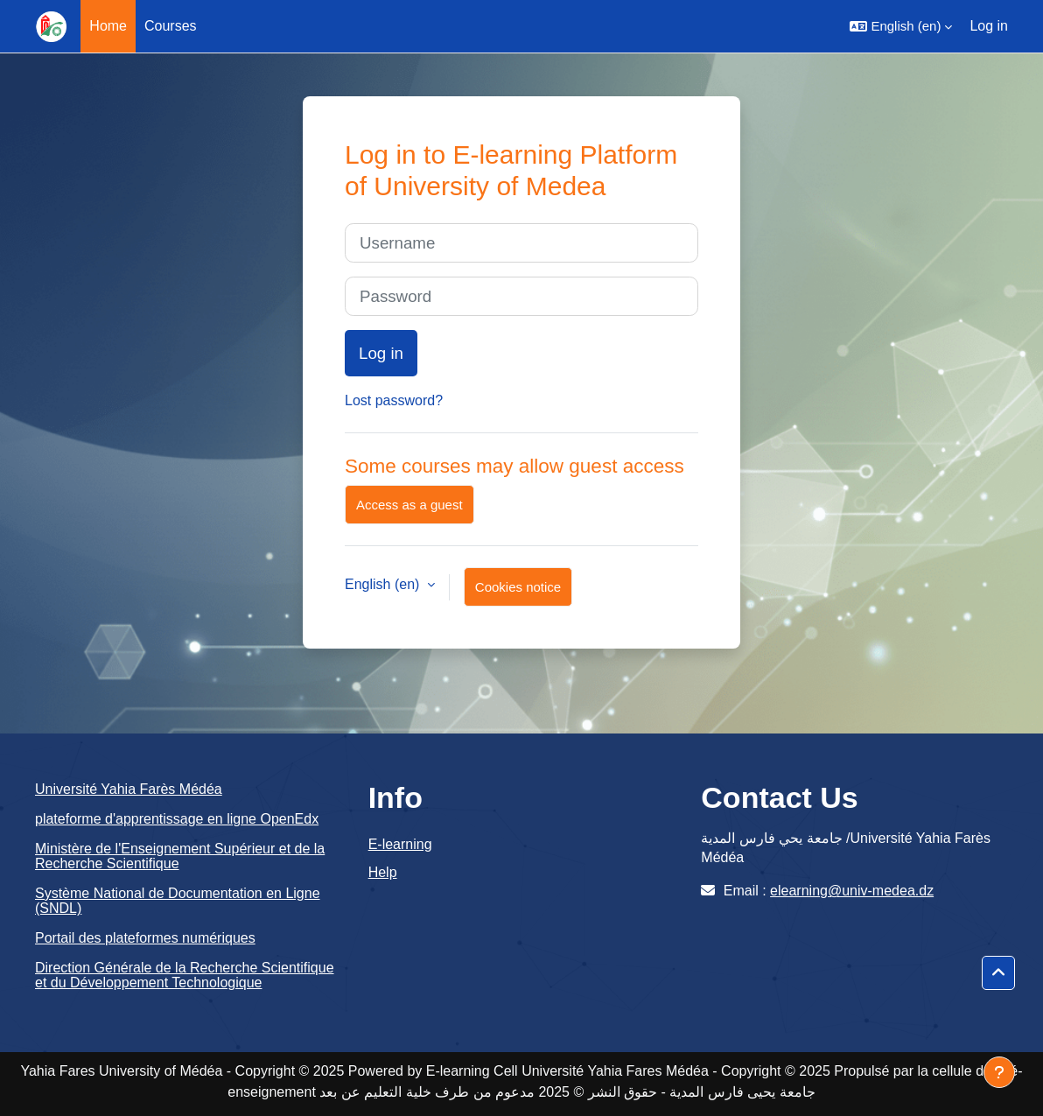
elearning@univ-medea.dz (852, 890)
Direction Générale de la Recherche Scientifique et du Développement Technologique (184, 975)
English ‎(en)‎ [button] (384, 584)
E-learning (400, 844)
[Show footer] (999, 1072)
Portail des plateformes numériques (145, 937)
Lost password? (394, 400)
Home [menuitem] (108, 25)
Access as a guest (409, 504)
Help (382, 872)
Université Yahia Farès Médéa (128, 789)
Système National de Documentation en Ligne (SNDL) (177, 901)
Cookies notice (518, 586)
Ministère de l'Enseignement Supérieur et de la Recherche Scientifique (180, 856)
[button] (900, 26)
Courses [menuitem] (170, 25)
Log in (989, 25)
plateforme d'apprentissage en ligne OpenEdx (176, 818)
